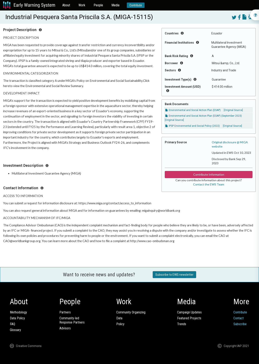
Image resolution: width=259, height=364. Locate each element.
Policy (120, 324)
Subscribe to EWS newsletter (174, 274)
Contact (238, 318)
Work (81, 5)
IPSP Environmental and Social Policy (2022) (192, 125)
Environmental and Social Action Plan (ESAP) (193, 110)
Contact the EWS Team (208, 184)
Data (119, 318)
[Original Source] (233, 110)
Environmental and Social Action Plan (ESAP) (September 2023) (203, 115)
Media (115, 5)
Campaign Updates (189, 312)
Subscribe (240, 324)
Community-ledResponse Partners (72, 320)
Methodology (18, 312)
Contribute (136, 5)
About (66, 5)
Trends (181, 324)
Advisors (65, 328)
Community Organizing (130, 312)
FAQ (12, 324)
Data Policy (17, 318)
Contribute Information (208, 174)
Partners (65, 312)
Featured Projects (189, 318)
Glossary (15, 330)
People (98, 5)
